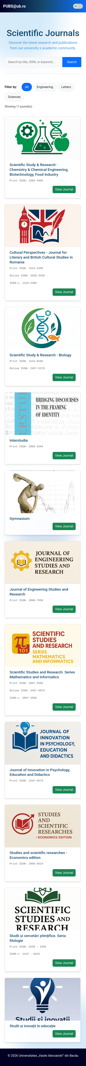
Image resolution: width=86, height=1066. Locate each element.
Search (72, 62)
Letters (66, 87)
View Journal (64, 189)
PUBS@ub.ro (14, 6)
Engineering (45, 87)
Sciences (14, 97)
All (27, 87)
